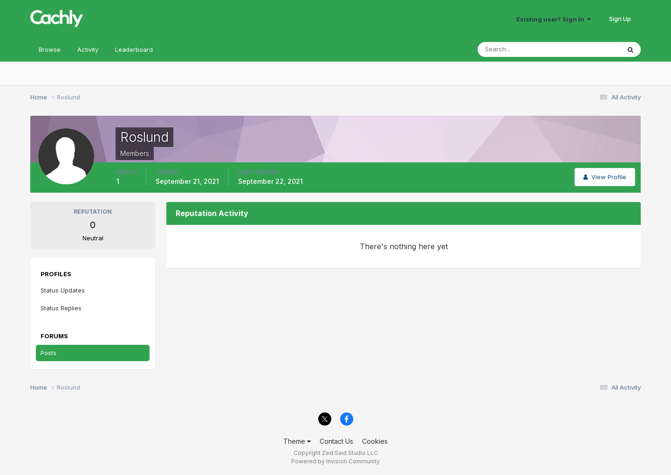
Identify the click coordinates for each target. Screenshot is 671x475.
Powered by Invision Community (335, 461)
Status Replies (61, 308)
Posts (48, 352)
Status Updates (63, 290)
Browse (50, 49)
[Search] (519, 49)
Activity (87, 49)
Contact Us (336, 441)
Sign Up (620, 18)
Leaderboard (134, 49)
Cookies (375, 441)
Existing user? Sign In (553, 19)
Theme (297, 441)
